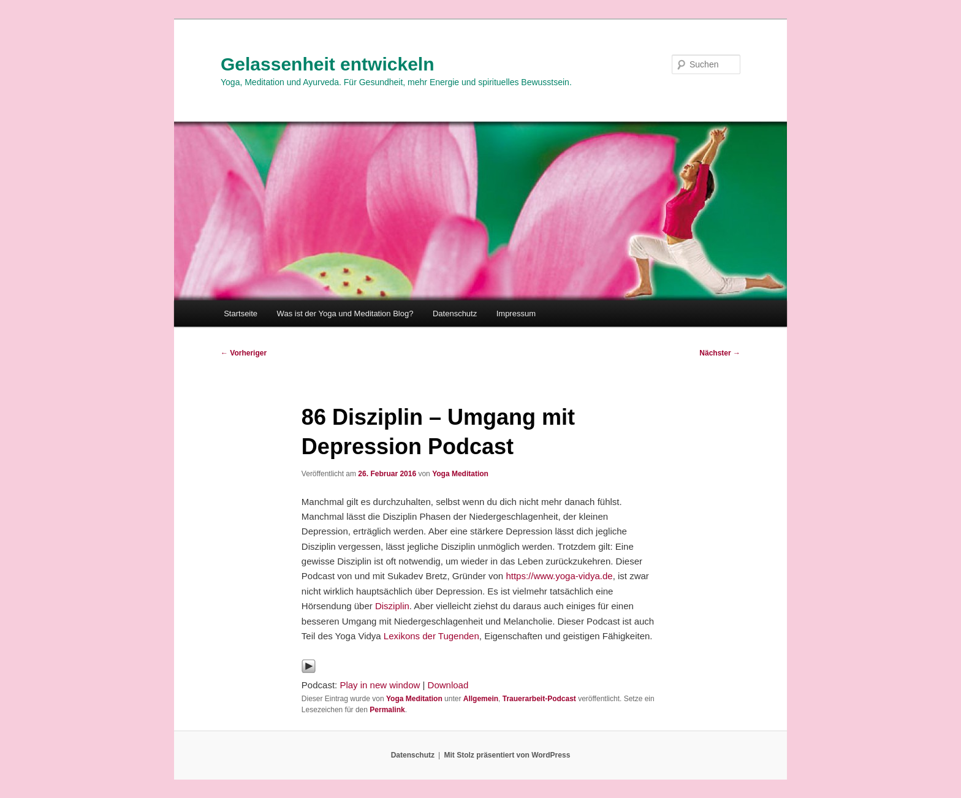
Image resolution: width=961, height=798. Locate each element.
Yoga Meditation (460, 473)
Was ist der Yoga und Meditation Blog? (345, 313)
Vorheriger (244, 353)
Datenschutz (455, 313)
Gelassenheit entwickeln (327, 64)
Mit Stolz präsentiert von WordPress (507, 755)
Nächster (719, 353)
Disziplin (392, 606)
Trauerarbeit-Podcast (539, 698)
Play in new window (380, 685)
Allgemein (480, 698)
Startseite (240, 313)
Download (448, 685)
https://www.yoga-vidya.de (559, 576)
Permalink (387, 709)
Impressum (516, 313)
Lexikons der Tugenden (431, 636)
